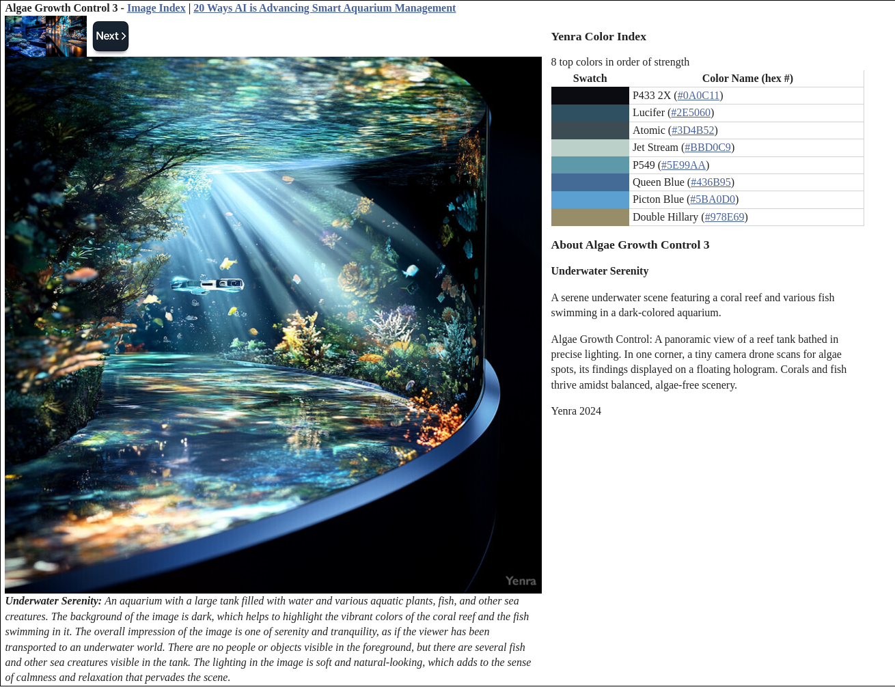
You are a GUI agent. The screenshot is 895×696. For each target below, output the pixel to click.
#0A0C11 (699, 95)
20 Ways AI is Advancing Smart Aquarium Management (324, 8)
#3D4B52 (693, 130)
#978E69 (725, 217)
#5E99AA (683, 165)
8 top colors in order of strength (620, 62)
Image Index (156, 8)
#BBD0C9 (708, 147)
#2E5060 (691, 112)
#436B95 (711, 182)
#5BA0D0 (712, 199)
